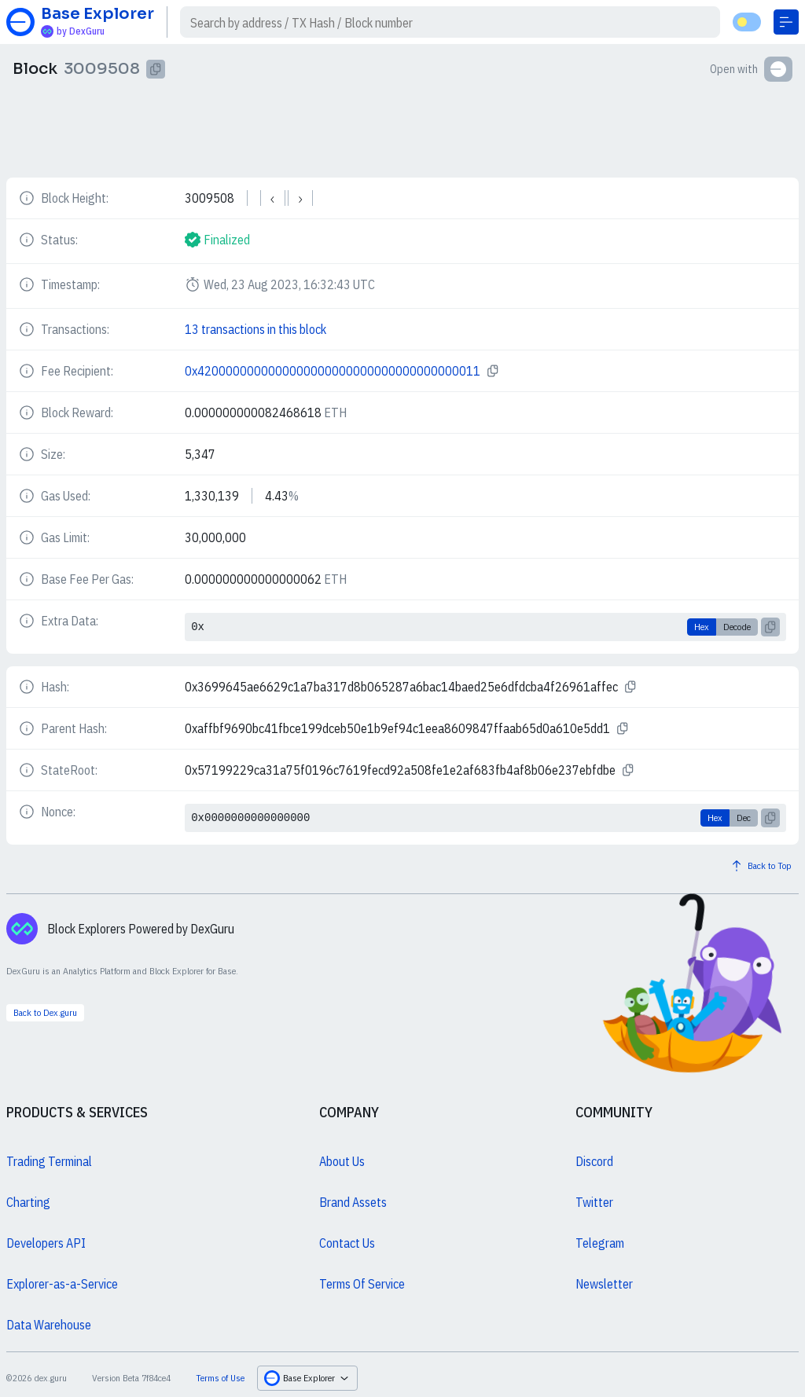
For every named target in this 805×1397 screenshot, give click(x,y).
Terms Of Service (362, 1284)
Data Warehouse (48, 1325)
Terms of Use (220, 1378)
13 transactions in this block (255, 329)
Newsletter (604, 1284)
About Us (342, 1161)
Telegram (599, 1243)
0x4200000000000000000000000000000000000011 (332, 371)
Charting (28, 1202)
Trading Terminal (49, 1161)
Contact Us (347, 1243)
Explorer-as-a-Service (62, 1284)
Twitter (594, 1202)
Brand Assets (353, 1202)
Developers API (46, 1243)
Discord (594, 1161)
